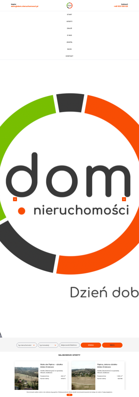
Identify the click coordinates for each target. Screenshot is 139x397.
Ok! (69, 395)
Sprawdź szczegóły (53, 352)
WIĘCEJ (112, 303)
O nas (68, 14)
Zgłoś (59, 14)
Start (40, 14)
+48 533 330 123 (121, 6)
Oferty (50, 14)
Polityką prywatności (63, 392)
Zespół (78, 14)
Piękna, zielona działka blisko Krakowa (107, 324)
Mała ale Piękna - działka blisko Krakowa (51, 324)
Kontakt (97, 14)
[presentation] (15, 158)
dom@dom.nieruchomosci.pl (24, 6)
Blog (87, 14)
